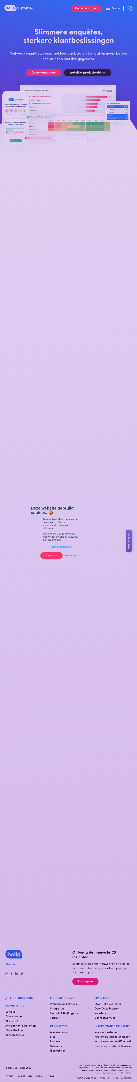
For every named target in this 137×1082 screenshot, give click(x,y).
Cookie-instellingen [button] (62, 547)
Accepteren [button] (51, 555)
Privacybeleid (50, 525)
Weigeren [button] (71, 555)
